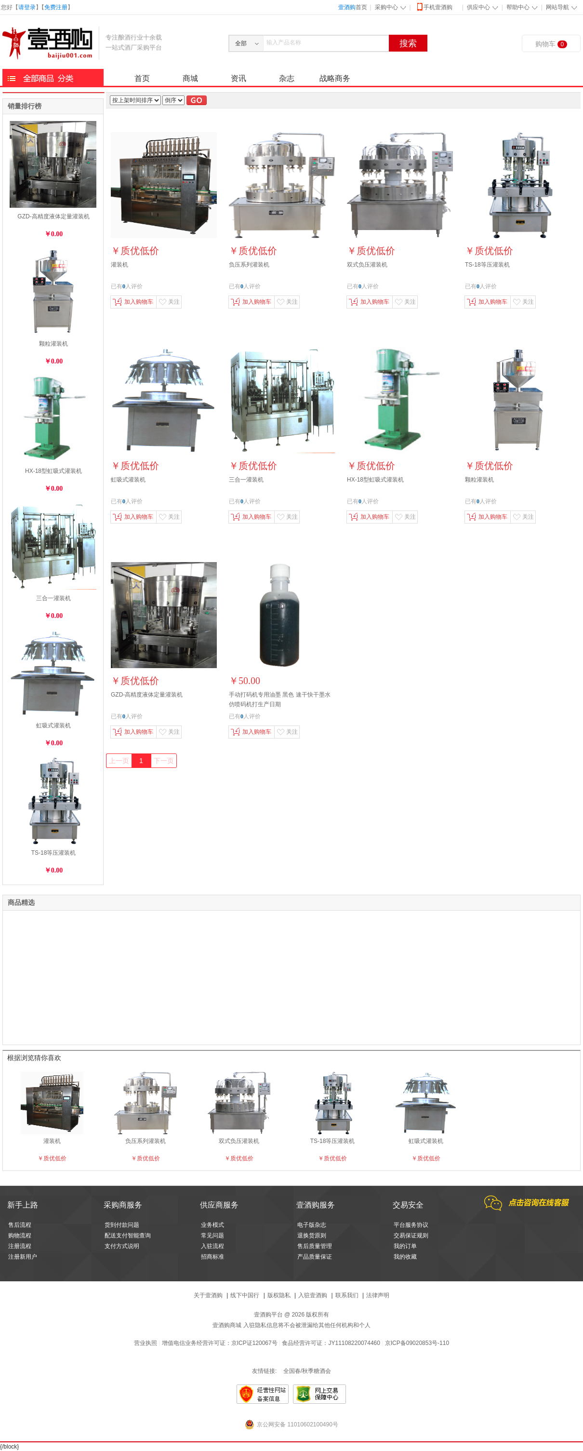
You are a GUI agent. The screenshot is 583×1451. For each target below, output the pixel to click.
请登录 (27, 7)
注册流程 (19, 1246)
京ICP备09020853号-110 (417, 1343)
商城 (190, 78)
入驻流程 (212, 1246)
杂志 (286, 78)
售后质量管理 (314, 1246)
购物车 (551, 44)
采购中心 (386, 7)
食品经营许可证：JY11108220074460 (331, 1343)
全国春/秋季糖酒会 (307, 1371)
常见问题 (212, 1235)
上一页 (119, 761)
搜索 (408, 43)
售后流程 (19, 1225)
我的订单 (405, 1246)
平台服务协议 (411, 1225)
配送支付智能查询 (128, 1235)
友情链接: (264, 1371)
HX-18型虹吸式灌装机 (53, 471)
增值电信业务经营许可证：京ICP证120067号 (220, 1343)
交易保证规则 (411, 1235)
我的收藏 (405, 1256)
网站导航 (557, 7)
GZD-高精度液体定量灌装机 (53, 216)
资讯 (238, 78)
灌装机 (119, 264)
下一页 (164, 761)
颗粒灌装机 (53, 343)
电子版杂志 (311, 1225)
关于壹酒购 (208, 1295)
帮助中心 (518, 7)
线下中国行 (244, 1295)
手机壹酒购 (434, 6)
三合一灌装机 (53, 598)
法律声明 (377, 1295)
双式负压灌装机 (367, 264)
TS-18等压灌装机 (53, 852)
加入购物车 (133, 301)
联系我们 (346, 1295)
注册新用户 (22, 1256)
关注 (169, 301)
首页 (352, 7)
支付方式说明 (122, 1246)
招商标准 (212, 1256)
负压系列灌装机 (249, 264)
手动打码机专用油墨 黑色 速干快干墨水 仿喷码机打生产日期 (280, 699)
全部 (241, 43)
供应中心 (478, 7)
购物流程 (19, 1235)
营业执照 (145, 1343)
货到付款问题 (122, 1225)
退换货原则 (311, 1235)
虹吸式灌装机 (53, 725)
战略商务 (334, 78)
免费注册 (55, 7)
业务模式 (212, 1225)
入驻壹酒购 (312, 1295)
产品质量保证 (314, 1256)
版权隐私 (279, 1295)
